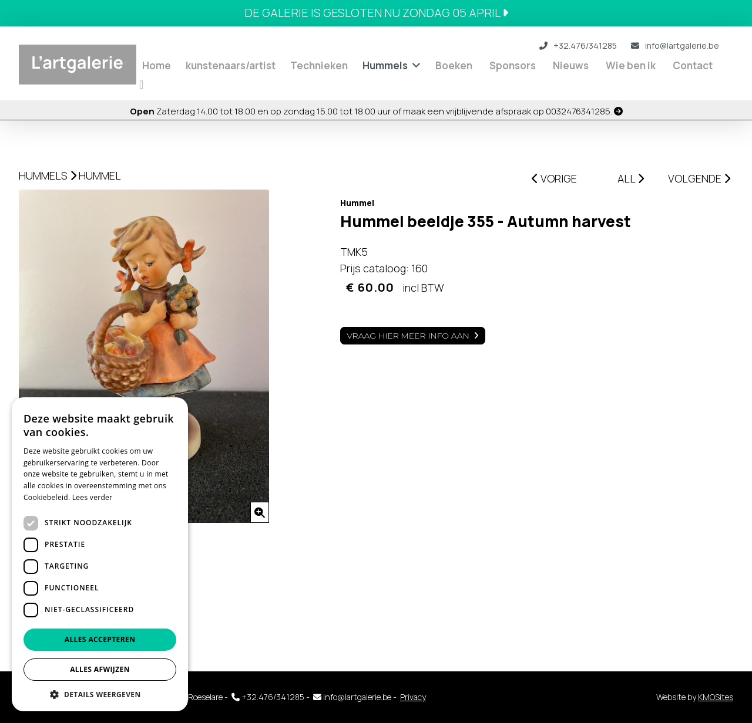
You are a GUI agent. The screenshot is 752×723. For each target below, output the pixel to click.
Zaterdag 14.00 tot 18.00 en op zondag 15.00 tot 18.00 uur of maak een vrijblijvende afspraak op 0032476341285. (376, 111)
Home (156, 65)
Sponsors (512, 65)
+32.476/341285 (578, 45)
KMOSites (715, 696)
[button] (100, 694)
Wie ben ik (631, 65)
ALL (630, 178)
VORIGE (554, 178)
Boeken (453, 65)
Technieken (319, 65)
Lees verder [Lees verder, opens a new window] (92, 497)
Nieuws (571, 65)
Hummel (100, 175)
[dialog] (100, 554)
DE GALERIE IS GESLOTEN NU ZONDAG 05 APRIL (376, 13)
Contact (693, 65)
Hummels (385, 65)
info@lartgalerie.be (675, 45)
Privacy (413, 696)
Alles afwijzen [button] (100, 669)
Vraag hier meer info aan (408, 335)
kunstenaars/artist (231, 65)
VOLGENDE (699, 178)
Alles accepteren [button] (100, 639)
